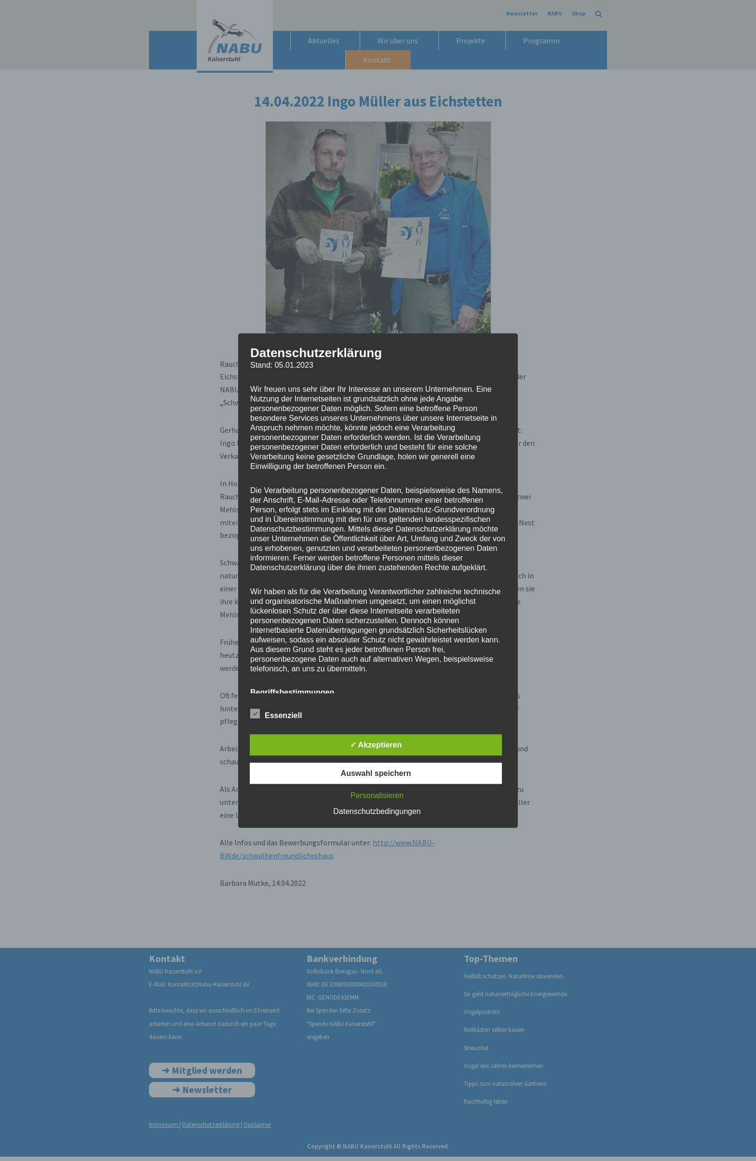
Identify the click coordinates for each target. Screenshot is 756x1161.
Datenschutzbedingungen (376, 811)
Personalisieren (377, 795)
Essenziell (276, 714)
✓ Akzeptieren (376, 745)
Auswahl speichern (376, 773)
